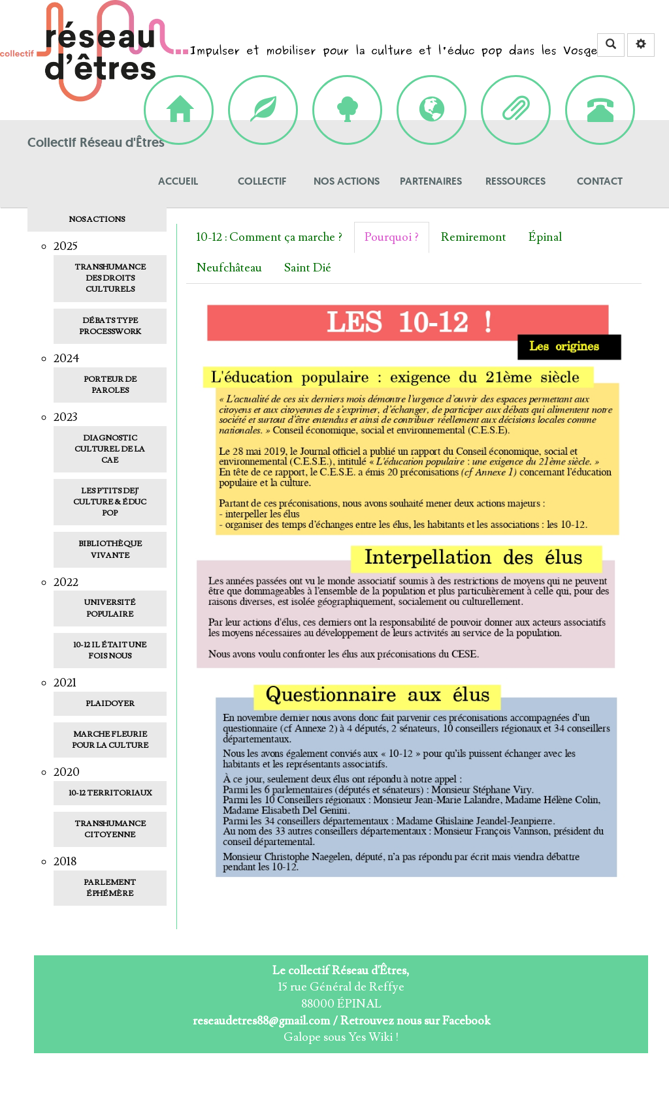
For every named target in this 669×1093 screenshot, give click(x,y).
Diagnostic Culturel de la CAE (109, 449)
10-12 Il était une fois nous (109, 650)
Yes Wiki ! (373, 1037)
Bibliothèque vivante (110, 549)
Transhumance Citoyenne (110, 829)
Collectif (263, 90)
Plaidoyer (110, 704)
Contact (600, 90)
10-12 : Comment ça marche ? (269, 237)
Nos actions (347, 90)
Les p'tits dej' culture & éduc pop (109, 502)
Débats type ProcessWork (110, 326)
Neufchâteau (229, 267)
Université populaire (110, 608)
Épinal (545, 237)
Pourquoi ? (392, 237)
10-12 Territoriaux (110, 793)
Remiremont (473, 237)
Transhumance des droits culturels (110, 278)
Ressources (516, 90)
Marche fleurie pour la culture (110, 740)
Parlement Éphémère (110, 888)
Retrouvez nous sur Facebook (415, 1020)
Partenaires (431, 90)
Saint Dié (307, 267)
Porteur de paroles (110, 385)
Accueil (179, 90)
